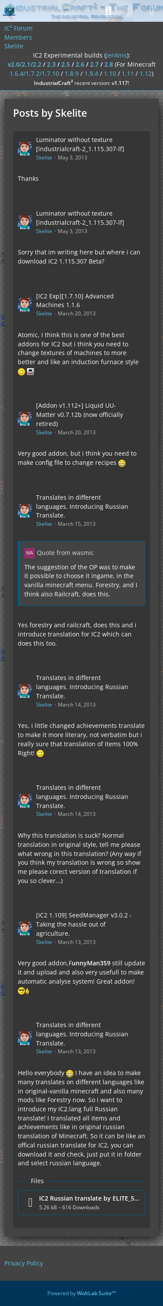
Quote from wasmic (65, 552)
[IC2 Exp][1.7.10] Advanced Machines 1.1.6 (75, 300)
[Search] (108, 11)
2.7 (94, 64)
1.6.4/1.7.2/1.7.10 (34, 73)
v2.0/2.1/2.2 (24, 64)
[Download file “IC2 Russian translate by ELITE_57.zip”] (81, 1202)
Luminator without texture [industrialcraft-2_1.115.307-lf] (80, 144)
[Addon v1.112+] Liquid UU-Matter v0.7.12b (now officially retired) (79, 414)
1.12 (146, 73)
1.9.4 (91, 73)
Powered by (81, 1293)
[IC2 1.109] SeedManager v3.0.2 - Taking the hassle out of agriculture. (84, 924)
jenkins (116, 55)
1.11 (128, 73)
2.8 (108, 64)
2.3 (51, 64)
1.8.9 (72, 73)
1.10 (110, 73)
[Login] (130, 11)
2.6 (80, 64)
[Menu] (151, 11)
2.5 (65, 64)
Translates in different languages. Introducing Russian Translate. (82, 506)
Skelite (44, 157)
